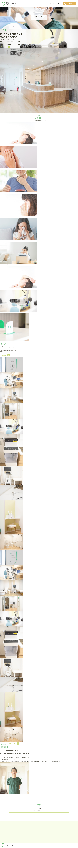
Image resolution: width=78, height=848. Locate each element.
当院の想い (32, 3)
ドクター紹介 (49, 3)
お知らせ (43, 3)
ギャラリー (55, 3)
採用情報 (60, 3)
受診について (38, 3)
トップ (27, 3)
